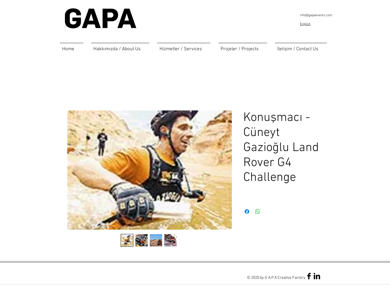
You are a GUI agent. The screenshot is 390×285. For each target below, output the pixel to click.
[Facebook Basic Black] (309, 276)
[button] (183, 47)
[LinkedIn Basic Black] (317, 276)
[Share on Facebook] (247, 211)
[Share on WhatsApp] (257, 211)
